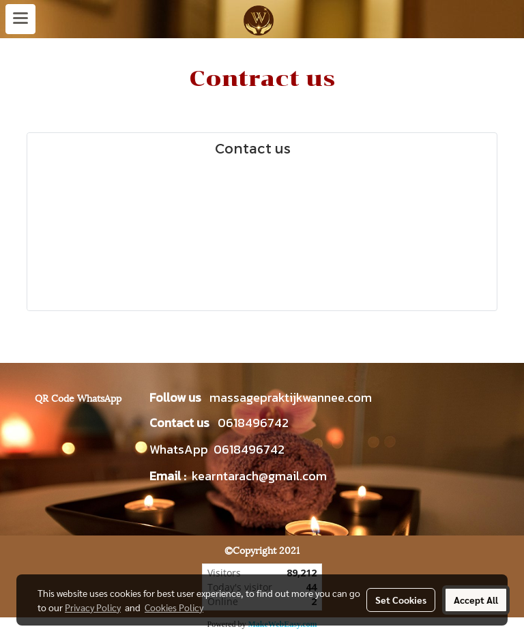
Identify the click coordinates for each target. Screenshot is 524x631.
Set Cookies (400, 599)
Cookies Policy (174, 607)
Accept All (476, 599)
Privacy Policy (93, 607)
